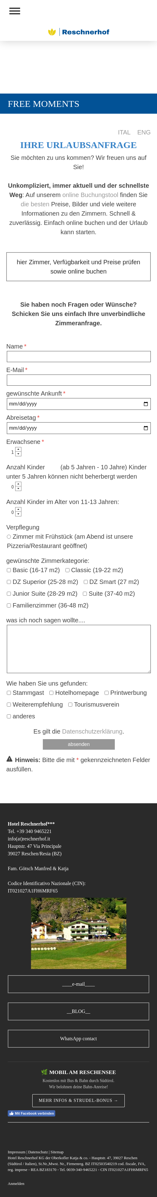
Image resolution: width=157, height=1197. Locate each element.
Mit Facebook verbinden (31, 1113)
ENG (143, 132)
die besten (35, 204)
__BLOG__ (78, 1011)
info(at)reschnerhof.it (29, 838)
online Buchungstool (90, 194)
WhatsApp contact (78, 1038)
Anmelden (16, 1184)
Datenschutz (38, 1152)
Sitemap (57, 1152)
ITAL (124, 132)
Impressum (16, 1152)
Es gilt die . (79, 731)
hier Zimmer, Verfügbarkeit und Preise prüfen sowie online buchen (78, 267)
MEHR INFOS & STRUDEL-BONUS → (78, 1100)
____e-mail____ (78, 984)
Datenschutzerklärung (92, 731)
